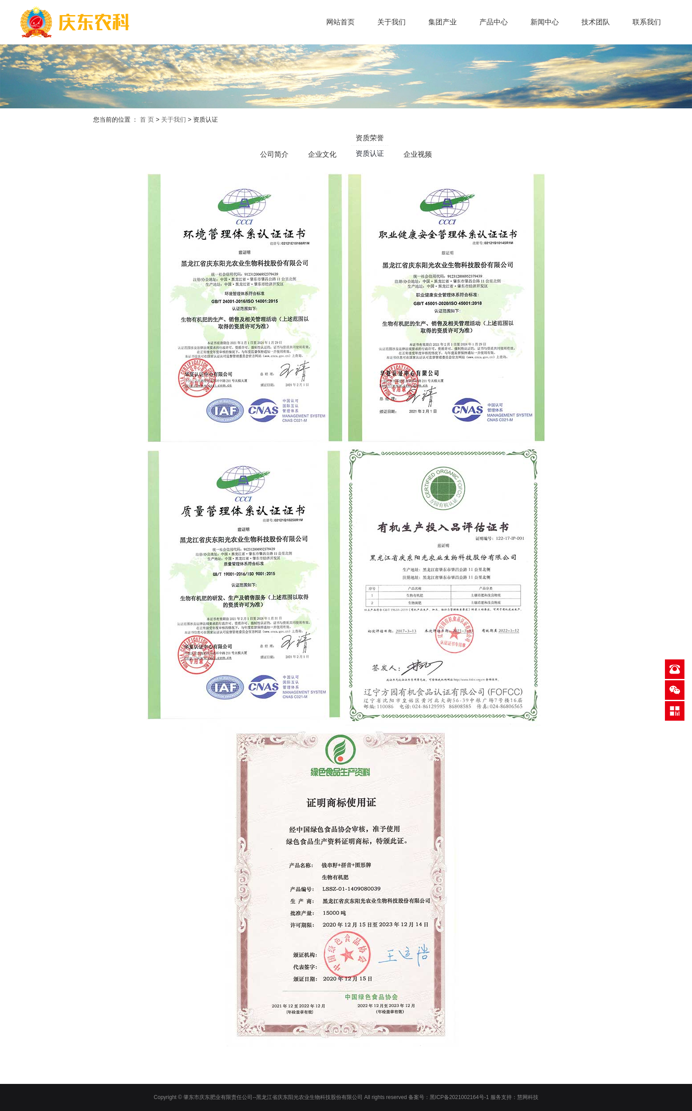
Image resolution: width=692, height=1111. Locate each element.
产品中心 (493, 22)
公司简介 (274, 154)
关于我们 (391, 22)
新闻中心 (544, 22)
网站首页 (340, 22)
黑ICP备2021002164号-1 (459, 1097)
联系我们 (647, 22)
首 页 (147, 119)
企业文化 (322, 154)
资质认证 (370, 153)
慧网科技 (527, 1097)
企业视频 (417, 154)
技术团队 (595, 22)
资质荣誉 (370, 138)
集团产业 (442, 22)
